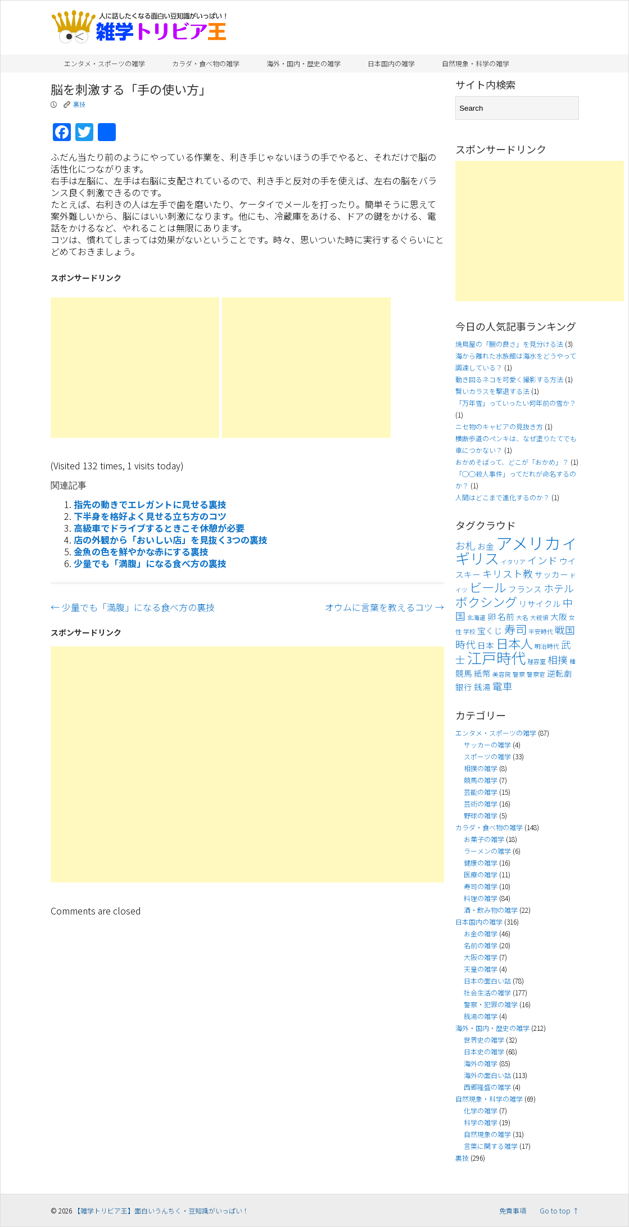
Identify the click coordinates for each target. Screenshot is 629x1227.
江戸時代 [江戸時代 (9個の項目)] (496, 657)
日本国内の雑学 (391, 63)
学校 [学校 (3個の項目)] (469, 631)
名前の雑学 (480, 945)
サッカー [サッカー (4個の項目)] (551, 574)
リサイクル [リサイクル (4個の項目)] (540, 603)
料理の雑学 (480, 898)
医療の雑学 (480, 874)
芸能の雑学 (480, 791)
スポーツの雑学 (487, 756)
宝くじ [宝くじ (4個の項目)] (490, 630)
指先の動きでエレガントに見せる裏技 (150, 504)
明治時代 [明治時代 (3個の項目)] (547, 646)
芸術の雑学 (480, 803)
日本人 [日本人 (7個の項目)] (514, 643)
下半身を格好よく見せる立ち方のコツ (150, 516)
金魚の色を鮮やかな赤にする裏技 (141, 551)
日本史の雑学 (484, 1051)
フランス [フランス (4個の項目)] (525, 589)
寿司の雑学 (480, 886)
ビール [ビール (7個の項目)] (487, 587)
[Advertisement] (135, 367)
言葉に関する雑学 (491, 1146)
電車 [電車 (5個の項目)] (502, 686)
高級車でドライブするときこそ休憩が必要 (159, 528)
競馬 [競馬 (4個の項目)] (463, 673)
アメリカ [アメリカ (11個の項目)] (528, 542)
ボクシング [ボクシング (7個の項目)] (486, 601)
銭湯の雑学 (480, 1016)
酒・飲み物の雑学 (491, 909)
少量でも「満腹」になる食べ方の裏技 (150, 563)
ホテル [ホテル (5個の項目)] (559, 588)
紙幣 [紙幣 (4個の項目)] (482, 673)
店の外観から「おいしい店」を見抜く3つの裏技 (171, 539)
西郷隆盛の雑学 (487, 1087)
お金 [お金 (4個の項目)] (485, 546)
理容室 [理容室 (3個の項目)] (536, 661)
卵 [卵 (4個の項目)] (491, 616)
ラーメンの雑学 (487, 850)
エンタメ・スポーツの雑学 (104, 63)
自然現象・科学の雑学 (475, 63)
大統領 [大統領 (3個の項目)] (539, 617)
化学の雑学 (480, 1110)
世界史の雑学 (484, 1039)
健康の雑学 (480, 862)
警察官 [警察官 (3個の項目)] (536, 674)
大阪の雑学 (480, 957)
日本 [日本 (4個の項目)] (485, 645)
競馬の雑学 (480, 780)
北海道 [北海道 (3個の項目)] (476, 617)
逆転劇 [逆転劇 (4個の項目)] (559, 673)
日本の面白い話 (487, 980)
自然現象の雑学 (487, 1134)
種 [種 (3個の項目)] (572, 661)
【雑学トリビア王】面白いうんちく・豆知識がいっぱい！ (161, 1210)
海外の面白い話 (487, 1075)
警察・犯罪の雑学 (491, 1004)
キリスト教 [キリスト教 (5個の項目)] (507, 574)
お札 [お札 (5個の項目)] (465, 545)
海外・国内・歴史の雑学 (303, 63)
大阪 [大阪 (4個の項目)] (558, 616)
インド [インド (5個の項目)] (542, 560)
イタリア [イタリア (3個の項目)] (513, 562)
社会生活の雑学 (487, 992)
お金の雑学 (480, 933)
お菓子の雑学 (484, 839)
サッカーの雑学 (487, 744)
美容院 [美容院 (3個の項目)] (501, 674)
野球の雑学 (480, 815)
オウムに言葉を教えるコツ (384, 607)
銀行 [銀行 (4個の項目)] (463, 686)
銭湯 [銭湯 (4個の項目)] (482, 686)
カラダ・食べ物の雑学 (205, 63)
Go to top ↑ (559, 1210)
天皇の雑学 (480, 969)
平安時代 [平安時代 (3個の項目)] (540, 631)
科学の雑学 (480, 1122)
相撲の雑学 (480, 768)
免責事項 (512, 1210)
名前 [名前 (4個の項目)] (505, 616)
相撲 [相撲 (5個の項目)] (557, 660)
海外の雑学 (480, 1063)
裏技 (79, 103)
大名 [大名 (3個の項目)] (522, 617)
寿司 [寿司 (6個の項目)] (515, 629)
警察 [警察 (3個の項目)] (519, 674)
